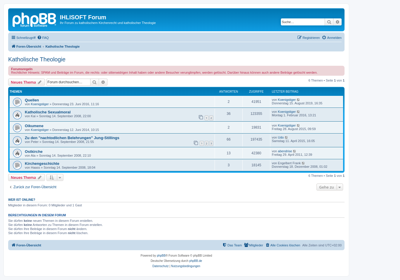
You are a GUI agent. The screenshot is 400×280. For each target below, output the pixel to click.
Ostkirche (34, 151)
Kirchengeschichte (42, 163)
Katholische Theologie (36, 59)
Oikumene (34, 126)
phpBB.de (195, 260)
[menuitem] (43, 37)
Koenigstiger (40, 104)
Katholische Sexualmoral (48, 112)
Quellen (32, 100)
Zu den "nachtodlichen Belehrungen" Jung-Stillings (72, 138)
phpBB (161, 255)
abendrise (285, 151)
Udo (281, 137)
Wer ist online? (21, 199)
